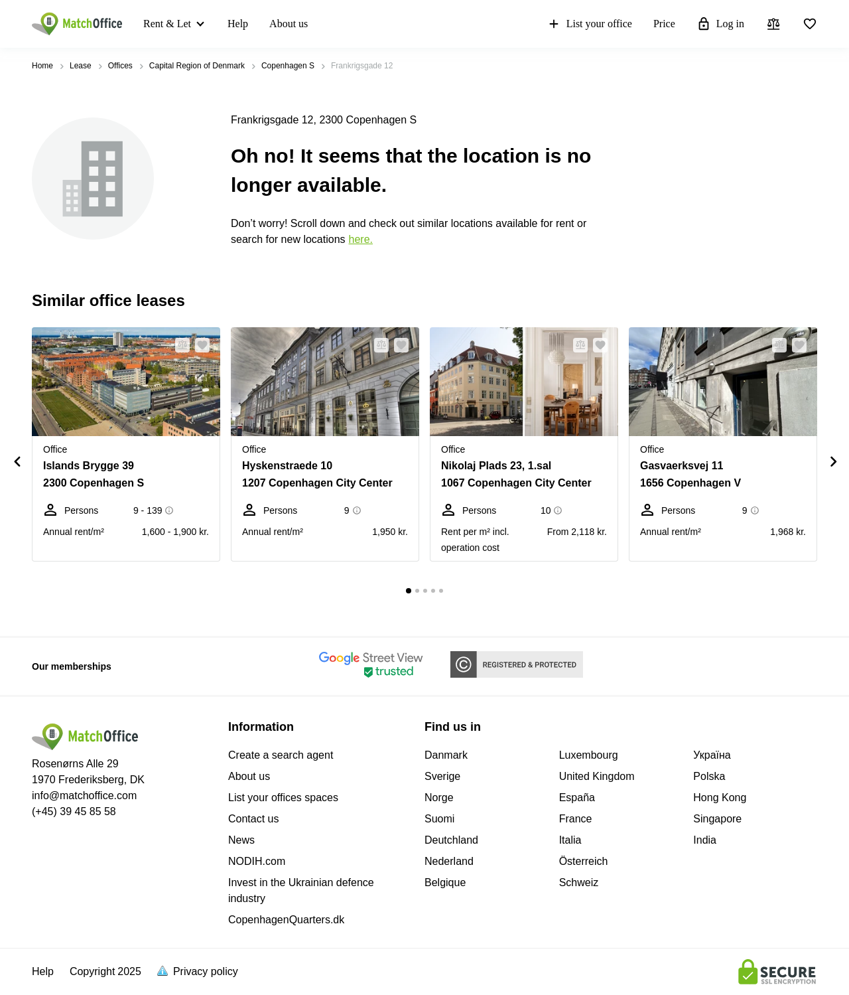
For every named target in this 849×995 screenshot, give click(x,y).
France (575, 818)
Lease (81, 66)
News (241, 840)
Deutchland (451, 840)
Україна (711, 755)
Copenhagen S (287, 66)
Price (664, 23)
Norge (439, 797)
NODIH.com (256, 861)
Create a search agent (280, 755)
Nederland (449, 861)
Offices (120, 66)
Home (42, 66)
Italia (570, 840)
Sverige (442, 776)
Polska (709, 776)
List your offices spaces (283, 797)
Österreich (583, 861)
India (704, 840)
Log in (720, 24)
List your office (589, 24)
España (577, 797)
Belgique (445, 882)
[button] (178, 345)
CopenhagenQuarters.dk (286, 919)
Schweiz (579, 882)
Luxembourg (588, 755)
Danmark (446, 755)
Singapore (717, 818)
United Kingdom (597, 776)
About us (288, 23)
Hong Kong (719, 797)
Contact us (253, 818)
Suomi (439, 818)
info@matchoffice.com (84, 795)
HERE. (361, 239)
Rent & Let (167, 23)
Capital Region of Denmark (197, 66)
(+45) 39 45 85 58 (74, 811)
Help (238, 23)
